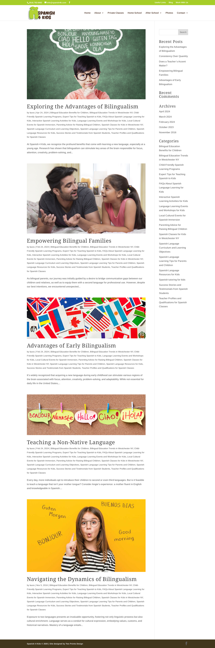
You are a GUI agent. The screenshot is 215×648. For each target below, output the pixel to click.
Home (87, 13)
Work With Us (182, 2)
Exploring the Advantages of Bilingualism (82, 106)
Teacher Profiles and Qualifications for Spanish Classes (108, 368)
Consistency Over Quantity (173, 56)
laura (32, 112)
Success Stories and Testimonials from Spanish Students (83, 133)
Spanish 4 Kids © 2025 (37, 644)
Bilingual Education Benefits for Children (69, 112)
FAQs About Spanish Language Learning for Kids (171, 187)
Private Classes (116, 13)
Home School (135, 13)
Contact (181, 13)
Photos (169, 13)
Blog (171, 2)
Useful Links (160, 2)
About (97, 13)
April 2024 (164, 111)
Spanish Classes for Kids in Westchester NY (122, 124)
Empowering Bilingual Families (69, 240)
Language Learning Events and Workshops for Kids (101, 120)
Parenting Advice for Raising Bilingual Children (78, 124)
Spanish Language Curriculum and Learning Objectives (53, 129)
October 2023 (166, 127)
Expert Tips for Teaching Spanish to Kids (82, 116)
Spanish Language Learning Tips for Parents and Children (107, 129)
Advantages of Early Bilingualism (71, 345)
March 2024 (165, 116)
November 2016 (167, 132)
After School (152, 13)
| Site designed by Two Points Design (65, 644)
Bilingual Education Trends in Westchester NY (111, 112)
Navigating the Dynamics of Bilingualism (82, 579)
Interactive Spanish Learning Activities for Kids (54, 120)
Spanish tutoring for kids (172, 279)
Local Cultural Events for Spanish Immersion (56, 360)
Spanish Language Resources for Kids (124, 364)
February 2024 (167, 122)
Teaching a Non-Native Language (71, 442)
